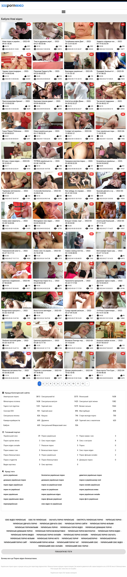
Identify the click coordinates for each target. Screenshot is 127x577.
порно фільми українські (51, 499)
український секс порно (76, 546)
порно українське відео (51, 494)
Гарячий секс (59, 406)
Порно (97, 445)
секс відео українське (15, 520)
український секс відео (112, 542)
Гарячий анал (59, 411)
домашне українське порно (52, 480)
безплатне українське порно (53, 475)
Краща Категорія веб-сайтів (17, 393)
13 (83, 384)
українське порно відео (109, 531)
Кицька (59, 416)
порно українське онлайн (89, 494)
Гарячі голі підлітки (21, 406)
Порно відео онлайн (21, 445)
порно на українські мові (51, 485)
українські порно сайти (76, 524)
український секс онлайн (50, 546)
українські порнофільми (26, 527)
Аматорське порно (21, 397)
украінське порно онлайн (48, 535)
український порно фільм (42, 542)
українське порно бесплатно (81, 531)
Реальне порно (59, 445)
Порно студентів (21, 460)
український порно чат (68, 542)
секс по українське (37, 520)
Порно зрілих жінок (21, 441)
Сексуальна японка (21, 416)
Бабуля (21, 425)
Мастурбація (97, 411)
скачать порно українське (61, 520)
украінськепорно (89, 539)
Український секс (21, 436)
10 (73, 384)
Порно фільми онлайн (97, 455)
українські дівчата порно (25, 524)
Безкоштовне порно (59, 450)
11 (78, 384)
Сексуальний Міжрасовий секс (59, 425)
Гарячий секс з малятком (97, 420)
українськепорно (108, 539)
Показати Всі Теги (63, 552)
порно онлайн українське (89, 485)
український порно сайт (15, 542)
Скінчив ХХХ (21, 411)
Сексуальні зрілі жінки (97, 401)
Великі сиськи (97, 406)
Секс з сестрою (97, 441)
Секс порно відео (59, 441)
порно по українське (49, 490)
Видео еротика (21, 465)
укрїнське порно (113, 520)
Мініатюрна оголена (21, 401)
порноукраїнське (10, 504)
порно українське (10, 494)
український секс (89, 542)
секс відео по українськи (51, 504)
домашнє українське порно (14, 480)
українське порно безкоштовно (50, 531)
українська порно (49, 527)
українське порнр (70, 539)
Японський (97, 397)
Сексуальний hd (59, 397)
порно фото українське (88, 499)
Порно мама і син (97, 436)
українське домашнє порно (98, 527)
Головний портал (12, 432)
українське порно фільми (22, 539)
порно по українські (11, 490)
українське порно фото (48, 539)
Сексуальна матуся (59, 401)
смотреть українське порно (90, 520)
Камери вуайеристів (21, 420)
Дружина (59, 420)
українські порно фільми (102, 524)
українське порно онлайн (76, 535)
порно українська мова (88, 490)
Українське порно (56, 573)
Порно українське (59, 436)
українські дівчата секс (51, 524)
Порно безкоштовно (21, 455)
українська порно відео (71, 527)
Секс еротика (59, 465)
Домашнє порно (97, 460)
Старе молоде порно (97, 416)
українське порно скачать (103, 535)
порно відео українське (13, 485)
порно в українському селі (90, 480)
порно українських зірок (13, 499)
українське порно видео (22, 535)
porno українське (10, 475)
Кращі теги (10, 471)
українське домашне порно (19, 531)
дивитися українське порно (90, 475)
